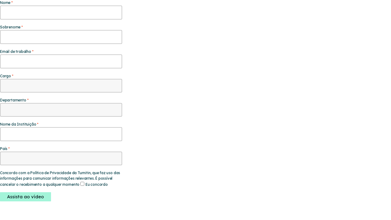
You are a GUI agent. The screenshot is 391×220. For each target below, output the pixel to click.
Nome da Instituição (18, 124)
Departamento (13, 100)
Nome (5, 2)
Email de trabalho (15, 51)
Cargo (5, 76)
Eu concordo (97, 184)
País (3, 148)
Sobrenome (10, 27)
